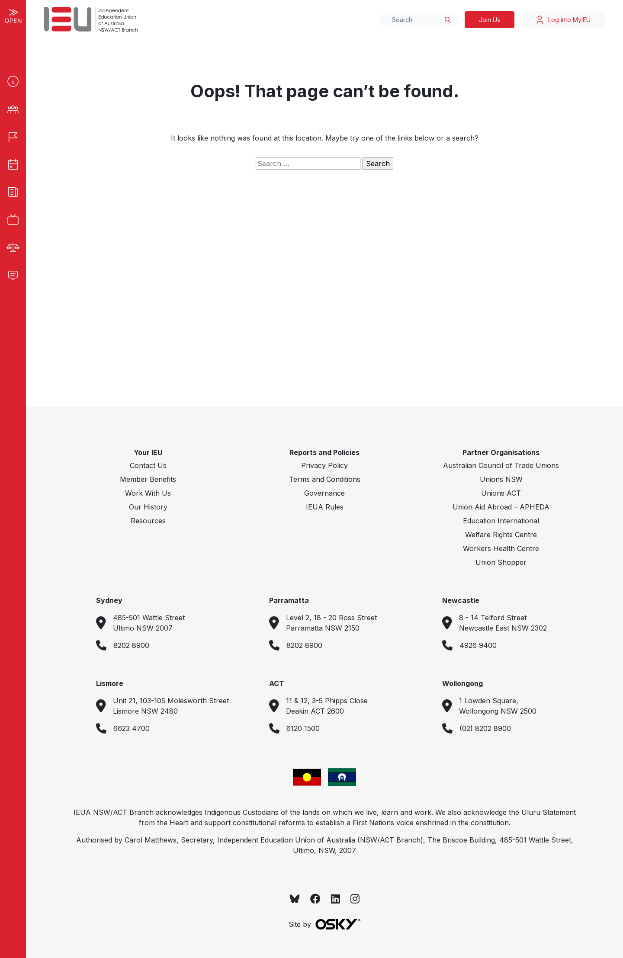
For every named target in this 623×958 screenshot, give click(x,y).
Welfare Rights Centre (501, 534)
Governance (324, 493)
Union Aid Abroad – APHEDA (501, 507)
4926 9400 (478, 645)
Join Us (489, 19)
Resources (148, 520)
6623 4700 (131, 728)
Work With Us (148, 493)
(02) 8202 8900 (485, 728)
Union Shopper (501, 562)
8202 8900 (131, 645)
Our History (148, 507)
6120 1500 (303, 728)
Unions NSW (501, 479)
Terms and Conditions (324, 479)
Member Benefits (148, 479)
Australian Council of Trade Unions (501, 465)
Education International (501, 520)
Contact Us (148, 465)
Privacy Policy (324, 465)
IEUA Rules (325, 507)
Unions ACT (501, 493)
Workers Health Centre (501, 548)
